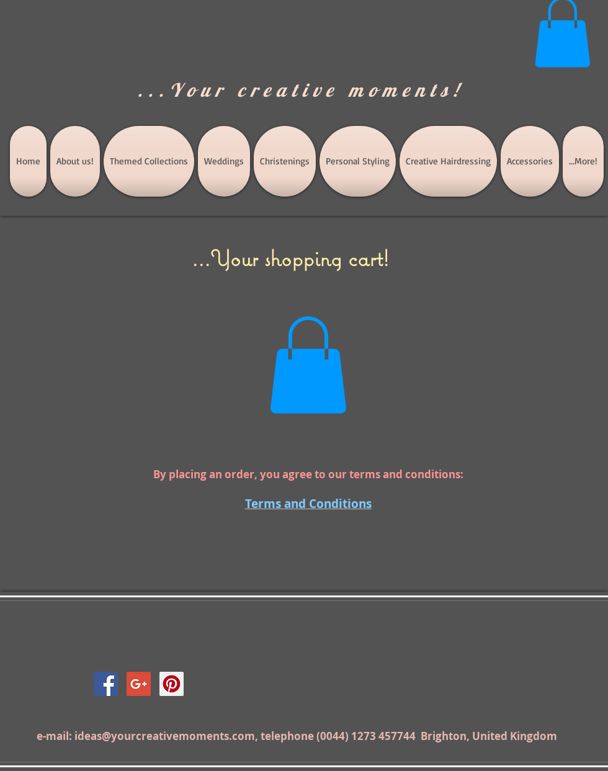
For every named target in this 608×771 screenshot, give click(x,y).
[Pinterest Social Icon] (171, 684)
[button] (308, 365)
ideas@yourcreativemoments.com (164, 736)
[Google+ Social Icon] (139, 684)
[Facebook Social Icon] (106, 684)
